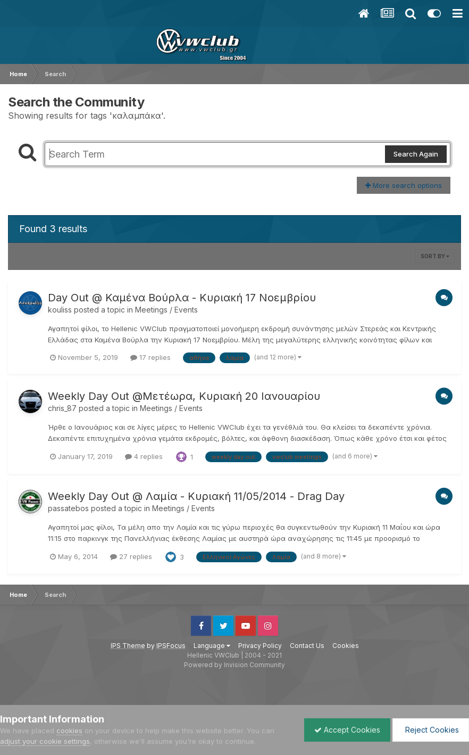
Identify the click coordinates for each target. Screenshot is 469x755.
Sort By (435, 256)
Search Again (415, 154)
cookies (69, 730)
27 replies (131, 556)
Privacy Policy (260, 646)
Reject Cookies (430, 729)
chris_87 (62, 408)
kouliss (60, 309)
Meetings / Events (166, 309)
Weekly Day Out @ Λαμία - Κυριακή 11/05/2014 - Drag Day (196, 496)
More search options (403, 185)
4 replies (144, 456)
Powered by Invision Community (234, 665)
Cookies (345, 646)
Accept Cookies (345, 729)
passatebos (68, 508)
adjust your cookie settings (45, 741)
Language (212, 646)
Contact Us (307, 646)
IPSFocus (171, 646)
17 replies (150, 357)
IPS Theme (128, 646)
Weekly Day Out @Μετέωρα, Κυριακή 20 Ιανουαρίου (184, 396)
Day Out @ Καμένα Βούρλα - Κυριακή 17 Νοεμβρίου (182, 297)
